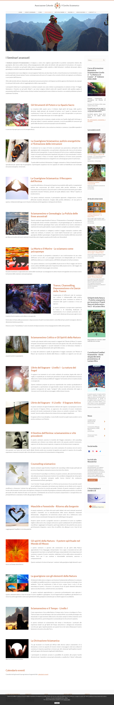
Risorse (70, 12)
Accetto (57, 703)
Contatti (92, 12)
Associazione (80, 12)
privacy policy (67, 699)
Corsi (40, 12)
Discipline (48, 12)
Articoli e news (59, 12)
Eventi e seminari (30, 12)
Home (20, 12)
